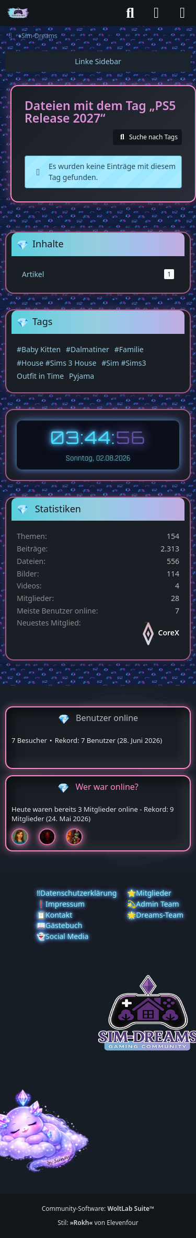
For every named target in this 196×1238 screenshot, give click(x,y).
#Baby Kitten (39, 349)
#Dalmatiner (87, 349)
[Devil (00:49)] (51, 836)
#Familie (129, 349)
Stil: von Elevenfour (97, 1222)
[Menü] (182, 13)
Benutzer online (107, 718)
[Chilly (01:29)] (24, 836)
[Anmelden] (156, 13)
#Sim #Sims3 (123, 363)
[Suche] (130, 13)
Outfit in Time (40, 376)
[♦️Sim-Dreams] (18, 13)
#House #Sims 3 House (56, 363)
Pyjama (81, 376)
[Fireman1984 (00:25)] (78, 836)
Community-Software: (98, 1208)
